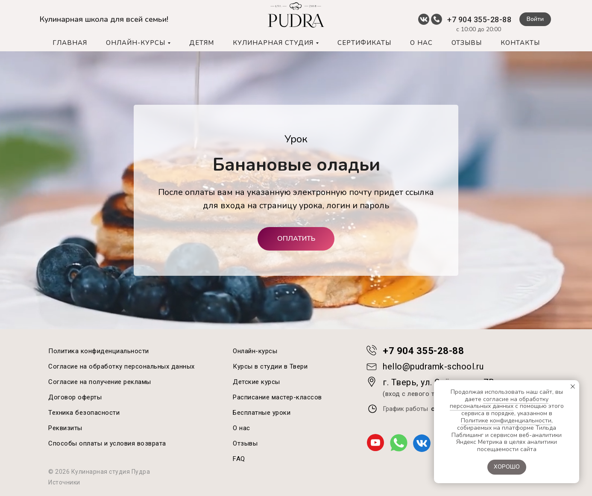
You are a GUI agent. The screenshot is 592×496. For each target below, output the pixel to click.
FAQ (239, 459)
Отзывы (245, 443)
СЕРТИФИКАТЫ (364, 42)
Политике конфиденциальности (506, 420)
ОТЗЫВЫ (466, 42)
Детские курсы (256, 382)
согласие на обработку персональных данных (499, 402)
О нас (241, 428)
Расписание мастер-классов (277, 397)
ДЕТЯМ (201, 42)
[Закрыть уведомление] (573, 386)
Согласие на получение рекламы (99, 382)
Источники (64, 482)
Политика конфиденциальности (98, 351)
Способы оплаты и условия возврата (107, 443)
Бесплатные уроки (261, 412)
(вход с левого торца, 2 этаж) (429, 394)
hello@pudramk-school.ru (433, 366)
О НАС (421, 42)
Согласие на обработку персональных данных (121, 366)
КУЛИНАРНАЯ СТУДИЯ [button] (273, 42)
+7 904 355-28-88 (479, 19)
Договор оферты (75, 397)
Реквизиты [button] (65, 428)
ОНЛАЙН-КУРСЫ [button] (135, 42)
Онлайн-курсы (255, 351)
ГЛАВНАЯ (70, 42)
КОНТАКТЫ (520, 42)
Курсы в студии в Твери (270, 366)
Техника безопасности (84, 412)
